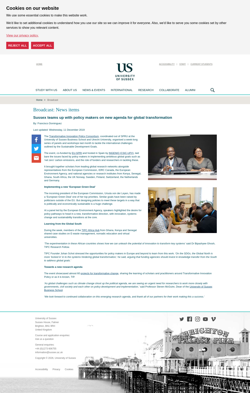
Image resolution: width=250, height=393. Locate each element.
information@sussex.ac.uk (49, 352)
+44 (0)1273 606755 (45, 348)
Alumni (190, 90)
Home (39, 64)
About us (70, 90)
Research (146, 90)
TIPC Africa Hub (91, 229)
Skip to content (145, 64)
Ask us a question (44, 338)
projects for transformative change (99, 273)
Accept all (42, 45)
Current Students (201, 64)
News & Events (94, 90)
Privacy (56, 369)
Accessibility (167, 64)
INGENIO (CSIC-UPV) (121, 152)
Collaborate (169, 90)
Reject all (17, 45)
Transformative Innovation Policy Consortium (74, 135)
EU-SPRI (77, 152)
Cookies (69, 369)
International (122, 90)
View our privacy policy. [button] (22, 35)
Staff (182, 64)
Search (212, 90)
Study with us (46, 90)
